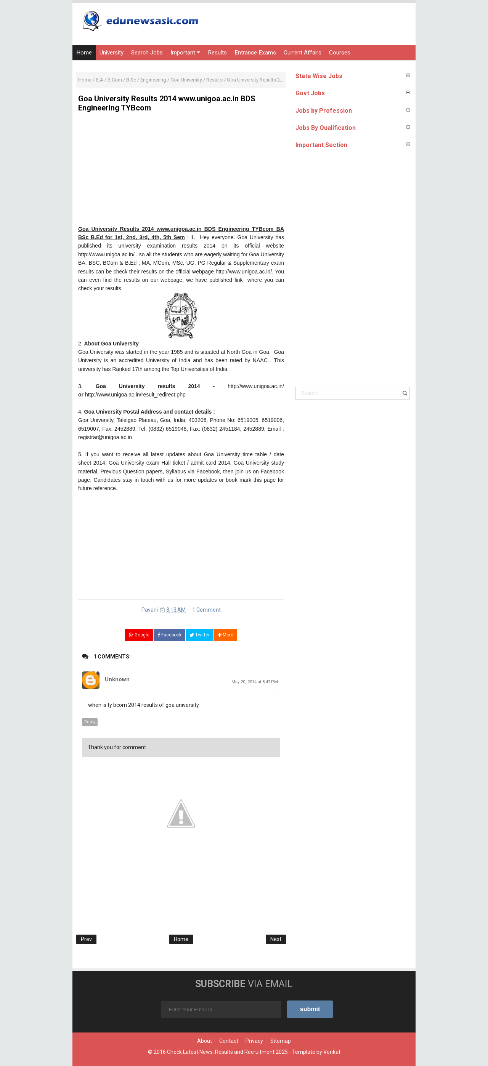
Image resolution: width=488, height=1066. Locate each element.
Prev (86, 939)
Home (84, 52)
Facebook (169, 635)
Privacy (254, 1041)
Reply (89, 721)
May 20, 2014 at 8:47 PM (254, 681)
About (204, 1041)
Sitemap (280, 1041)
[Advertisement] (181, 171)
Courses (339, 52)
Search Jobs (147, 52)
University (112, 52)
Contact (228, 1041)
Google (139, 635)
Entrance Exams (255, 52)
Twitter (199, 635)
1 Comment (206, 610)
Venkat (331, 1052)
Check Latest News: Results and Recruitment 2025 (227, 1052)
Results (217, 52)
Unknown (117, 679)
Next (275, 939)
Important (185, 52)
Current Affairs (302, 52)
